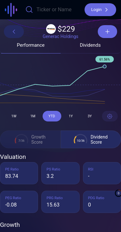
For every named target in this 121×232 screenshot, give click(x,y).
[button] (100, 9)
